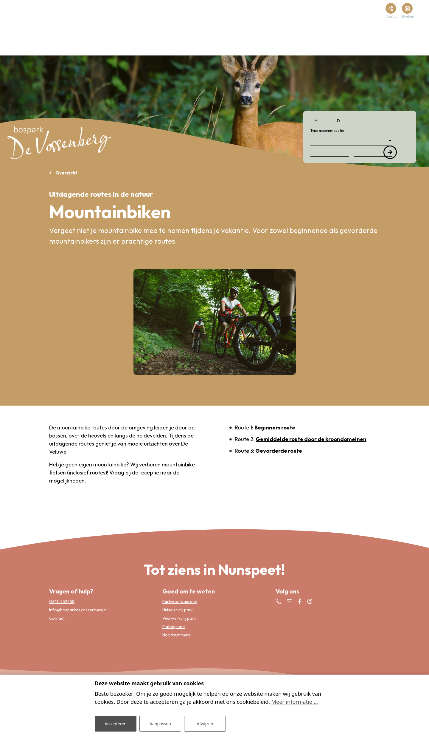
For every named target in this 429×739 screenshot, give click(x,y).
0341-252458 (61, 601)
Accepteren (116, 723)
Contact (57, 618)
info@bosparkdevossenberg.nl (78, 610)
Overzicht (66, 173)
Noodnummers (176, 635)
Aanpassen (160, 723)
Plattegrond (173, 626)
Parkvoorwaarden (179, 601)
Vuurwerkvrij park (179, 618)
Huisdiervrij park (177, 610)
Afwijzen (205, 723)
